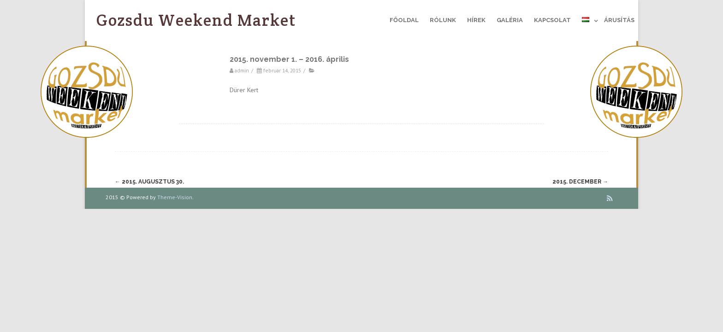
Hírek (476, 20)
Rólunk (443, 20)
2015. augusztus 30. (149, 181)
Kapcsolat (552, 20)
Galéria (510, 20)
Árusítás (619, 20)
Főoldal (404, 20)
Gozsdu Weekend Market (196, 20)
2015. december (580, 181)
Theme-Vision (174, 197)
